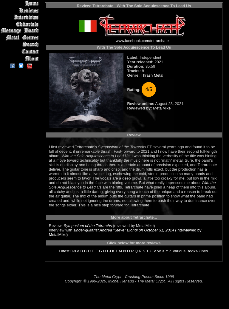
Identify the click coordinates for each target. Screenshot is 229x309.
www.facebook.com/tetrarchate (142, 40)
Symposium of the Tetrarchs (88, 225)
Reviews (21, 10)
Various (179, 251)
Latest (64, 251)
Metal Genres (21, 37)
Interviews (21, 17)
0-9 (73, 251)
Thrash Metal (152, 75)
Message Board (21, 30)
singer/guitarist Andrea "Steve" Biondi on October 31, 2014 (123, 230)
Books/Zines (197, 251)
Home (21, 3)
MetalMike (162, 108)
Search (21, 44)
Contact (21, 51)
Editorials (21, 24)
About (21, 58)
